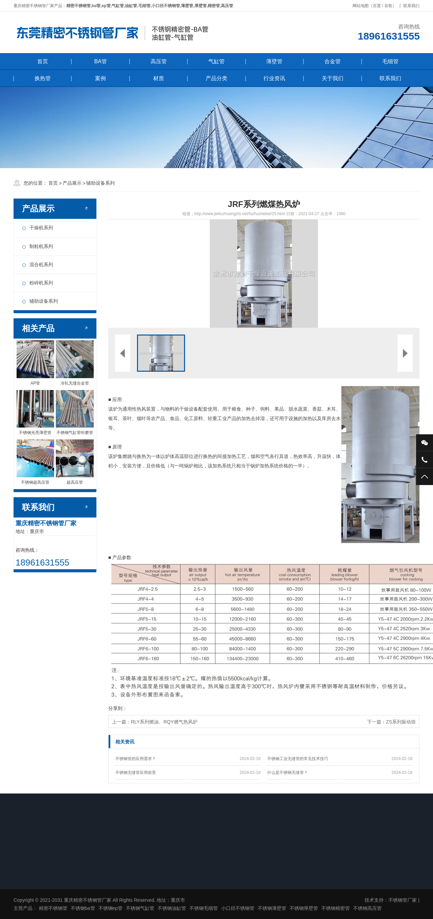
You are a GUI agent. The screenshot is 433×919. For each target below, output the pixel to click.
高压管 (159, 61)
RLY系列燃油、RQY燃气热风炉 (164, 722)
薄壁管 (274, 61)
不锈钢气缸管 (140, 908)
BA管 (100, 61)
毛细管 (390, 61)
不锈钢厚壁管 (304, 908)
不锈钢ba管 (83, 908)
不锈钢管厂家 (402, 900)
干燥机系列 (41, 227)
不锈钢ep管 (110, 908)
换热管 (43, 78)
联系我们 (414, 5)
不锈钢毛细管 (203, 908)
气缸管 (216, 61)
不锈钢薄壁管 (272, 908)
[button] (186, 274)
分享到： (117, 708)
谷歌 (391, 5)
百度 (379, 5)
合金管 (332, 61)
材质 (158, 78)
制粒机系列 (41, 246)
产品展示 (72, 183)
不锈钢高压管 (367, 908)
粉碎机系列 (41, 282)
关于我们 (332, 78)
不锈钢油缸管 (172, 908)
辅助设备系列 (100, 183)
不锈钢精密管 (335, 908)
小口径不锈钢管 (237, 908)
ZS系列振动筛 (401, 722)
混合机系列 (41, 264)
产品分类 (216, 78)
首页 (42, 61)
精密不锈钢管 (53, 908)
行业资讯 (274, 78)
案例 (100, 78)
